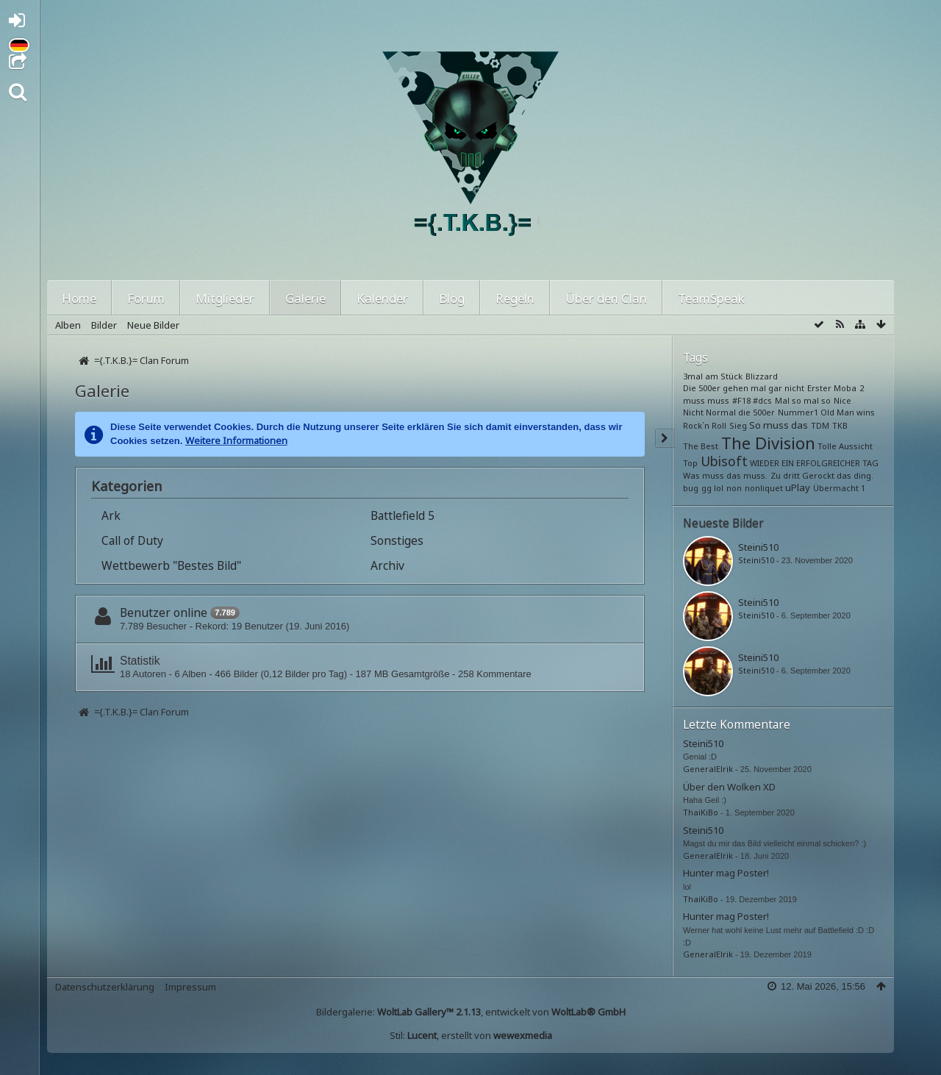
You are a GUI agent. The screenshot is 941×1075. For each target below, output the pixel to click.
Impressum (190, 986)
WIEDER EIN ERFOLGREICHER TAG (814, 462)
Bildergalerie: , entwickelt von (471, 1011)
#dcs (762, 400)
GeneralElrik (708, 768)
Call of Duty (132, 540)
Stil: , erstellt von (471, 1035)
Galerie (305, 298)
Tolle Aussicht (845, 445)
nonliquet (764, 487)
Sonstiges (397, 540)
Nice (842, 400)
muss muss (706, 400)
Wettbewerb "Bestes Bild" (171, 565)
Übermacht (836, 487)
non (734, 487)
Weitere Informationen (236, 440)
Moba (845, 387)
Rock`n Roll (704, 425)
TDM (820, 425)
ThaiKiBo (700, 812)
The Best (700, 445)
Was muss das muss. (725, 475)
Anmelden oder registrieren (21, 23)
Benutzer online (163, 612)
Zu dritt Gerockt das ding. (821, 475)
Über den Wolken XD (729, 786)
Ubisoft (724, 461)
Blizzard (761, 376)
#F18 (741, 400)
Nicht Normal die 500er (729, 412)
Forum (146, 298)
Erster (819, 387)
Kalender (382, 298)
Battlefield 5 (402, 515)
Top (690, 462)
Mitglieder (225, 298)
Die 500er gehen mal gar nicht (743, 387)
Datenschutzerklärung (104, 986)
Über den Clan (606, 298)
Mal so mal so (803, 400)
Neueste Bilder (723, 523)
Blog (452, 298)
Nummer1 (798, 412)
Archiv (387, 565)
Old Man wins (847, 412)
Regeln (514, 298)
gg (706, 487)
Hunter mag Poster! (726, 872)
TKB (840, 425)
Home (79, 298)
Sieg (738, 425)
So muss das (778, 425)
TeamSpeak (711, 298)
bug (690, 487)
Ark (111, 515)
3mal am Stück (713, 376)
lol (718, 487)
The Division (768, 443)
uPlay (797, 487)
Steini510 (758, 547)
